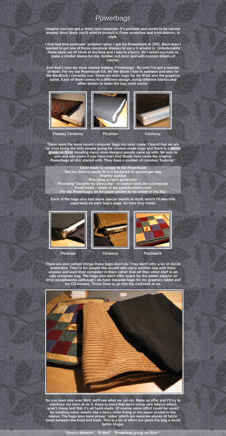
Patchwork (153, 233)
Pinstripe (110, 113)
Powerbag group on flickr (136, 433)
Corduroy (153, 113)
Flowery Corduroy (68, 113)
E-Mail (104, 433)
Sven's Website (79, 433)
